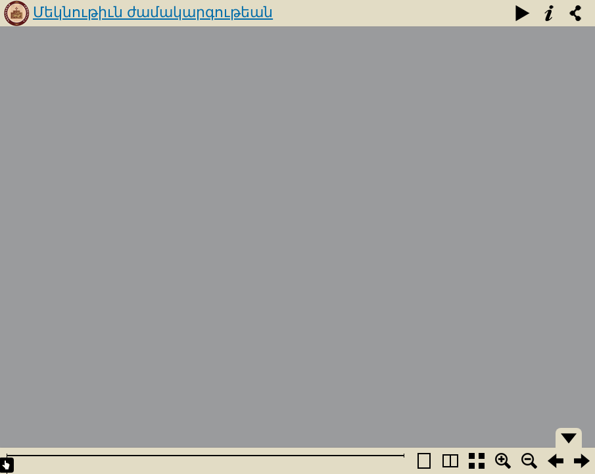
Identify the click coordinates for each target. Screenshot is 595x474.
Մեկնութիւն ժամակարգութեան (153, 12)
